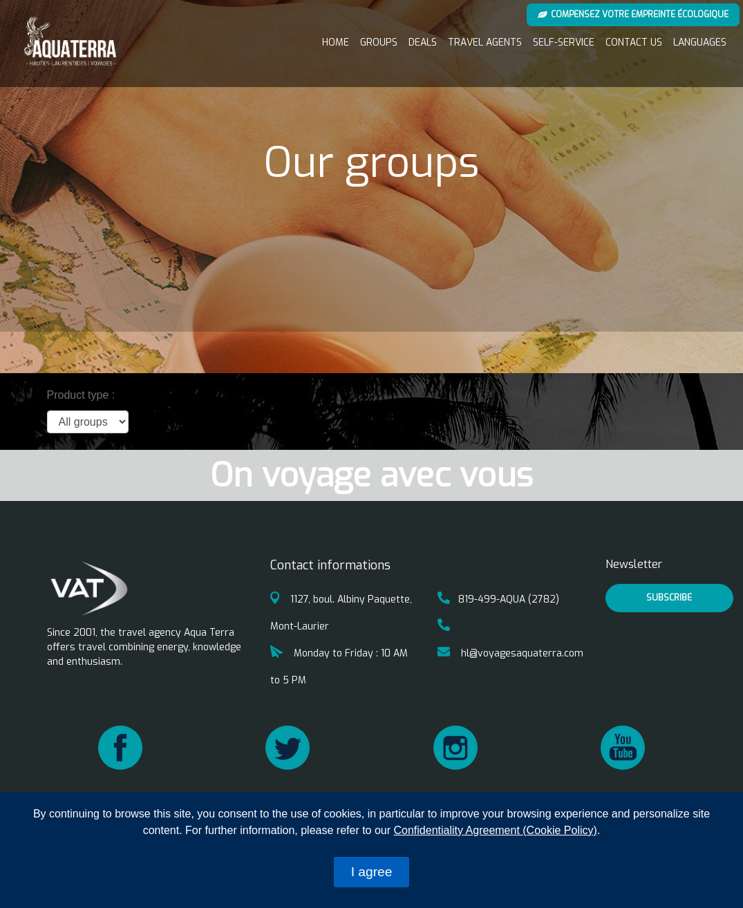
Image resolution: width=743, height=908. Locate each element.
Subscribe (669, 597)
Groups (378, 42)
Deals (422, 42)
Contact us (633, 42)
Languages (699, 42)
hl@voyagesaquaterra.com (510, 653)
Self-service (563, 42)
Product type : (81, 395)
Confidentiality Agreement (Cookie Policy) (495, 830)
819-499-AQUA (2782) (498, 599)
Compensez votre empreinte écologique (633, 14)
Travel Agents (485, 42)
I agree (372, 871)
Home (335, 42)
